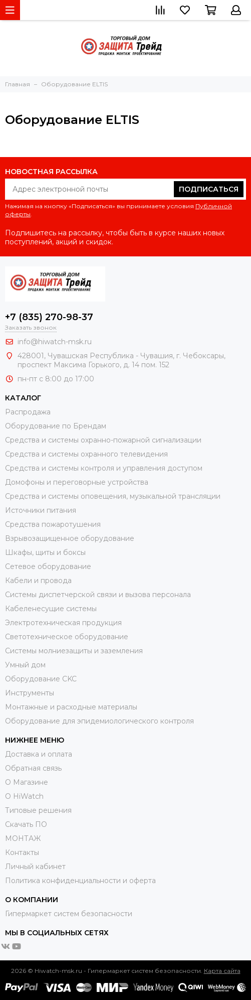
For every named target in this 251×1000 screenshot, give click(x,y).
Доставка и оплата (38, 754)
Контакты (22, 852)
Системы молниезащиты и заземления (74, 650)
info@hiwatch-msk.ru (55, 341)
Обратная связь (33, 768)
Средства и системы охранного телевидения (86, 454)
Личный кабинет (35, 866)
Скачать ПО (26, 824)
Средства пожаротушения (53, 524)
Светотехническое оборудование (66, 636)
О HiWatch (24, 796)
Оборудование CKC (41, 678)
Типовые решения (38, 810)
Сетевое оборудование (48, 566)
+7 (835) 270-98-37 (49, 317)
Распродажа (28, 411)
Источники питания (40, 510)
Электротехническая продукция (63, 622)
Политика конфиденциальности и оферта (80, 880)
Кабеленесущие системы (51, 608)
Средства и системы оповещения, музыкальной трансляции (112, 496)
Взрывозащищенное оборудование (69, 538)
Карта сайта (222, 970)
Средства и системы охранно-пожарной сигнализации (103, 440)
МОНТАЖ (23, 838)
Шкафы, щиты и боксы (45, 552)
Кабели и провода (38, 580)
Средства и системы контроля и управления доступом (103, 468)
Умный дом (25, 664)
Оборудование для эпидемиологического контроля (99, 721)
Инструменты (29, 692)
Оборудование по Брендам (55, 426)
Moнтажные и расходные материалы (71, 706)
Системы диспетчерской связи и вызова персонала (98, 594)
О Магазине (26, 782)
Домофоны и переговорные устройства (76, 482)
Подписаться (208, 189)
